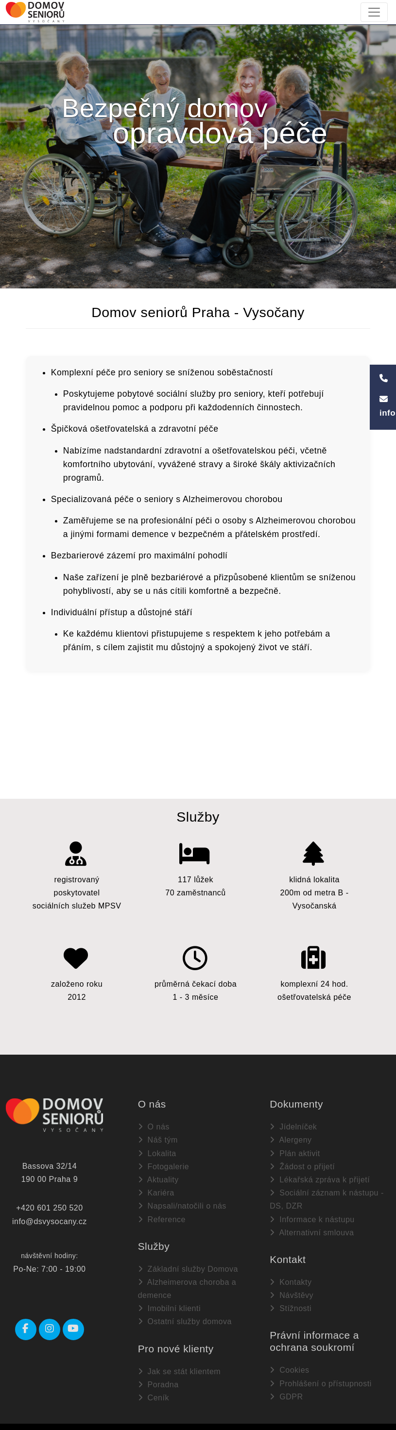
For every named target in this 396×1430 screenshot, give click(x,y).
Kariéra (156, 1188)
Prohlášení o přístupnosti (320, 1379)
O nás (154, 1122)
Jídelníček (293, 1122)
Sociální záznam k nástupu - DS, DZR (326, 1195)
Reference (162, 1215)
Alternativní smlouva (312, 1228)
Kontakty (290, 1278)
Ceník (153, 1393)
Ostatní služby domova (185, 1317)
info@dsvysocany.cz (49, 1216)
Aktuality (158, 1175)
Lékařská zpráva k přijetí (320, 1175)
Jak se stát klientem (179, 1367)
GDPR (286, 1392)
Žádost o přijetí (302, 1162)
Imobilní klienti (169, 1304)
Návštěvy (291, 1291)
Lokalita (157, 1148)
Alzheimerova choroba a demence (187, 1284)
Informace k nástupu (312, 1215)
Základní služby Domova (188, 1264)
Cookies (289, 1366)
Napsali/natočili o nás (182, 1201)
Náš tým (158, 1135)
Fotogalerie (163, 1162)
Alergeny (290, 1135)
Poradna (158, 1380)
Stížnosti (290, 1304)
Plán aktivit (295, 1148)
